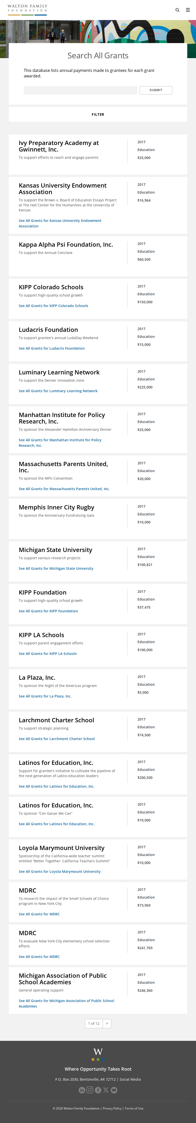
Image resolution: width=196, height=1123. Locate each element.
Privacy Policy (112, 1108)
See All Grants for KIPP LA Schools (48, 653)
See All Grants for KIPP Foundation (48, 611)
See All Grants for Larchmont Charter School (57, 738)
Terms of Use (134, 1108)
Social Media (130, 1079)
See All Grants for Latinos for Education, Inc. (56, 786)
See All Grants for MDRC (39, 914)
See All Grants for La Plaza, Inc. (45, 696)
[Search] (178, 10)
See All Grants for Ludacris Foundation (52, 348)
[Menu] (188, 10)
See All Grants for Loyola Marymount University (60, 871)
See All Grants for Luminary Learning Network (58, 390)
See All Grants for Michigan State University (56, 568)
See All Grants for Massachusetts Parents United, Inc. (64, 488)
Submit (156, 90)
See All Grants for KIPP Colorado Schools (53, 305)
